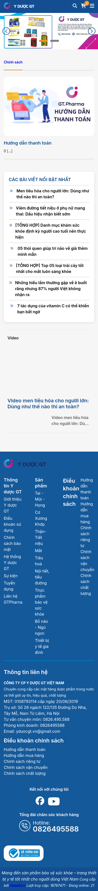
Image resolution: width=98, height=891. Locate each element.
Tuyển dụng (9, 585)
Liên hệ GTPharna (13, 599)
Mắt (38, 550)
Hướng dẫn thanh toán (27, 143)
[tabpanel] (49, 31)
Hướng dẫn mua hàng (24, 755)
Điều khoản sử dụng (12, 524)
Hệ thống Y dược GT (12, 562)
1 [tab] (43, 41)
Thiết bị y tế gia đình (42, 646)
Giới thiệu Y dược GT (12, 505)
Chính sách (13, 62)
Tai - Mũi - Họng (40, 499)
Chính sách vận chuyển (26, 767)
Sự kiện (11, 575)
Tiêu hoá (39, 560)
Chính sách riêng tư (22, 761)
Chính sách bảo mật (12, 543)
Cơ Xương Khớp (41, 518)
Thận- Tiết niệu (40, 537)
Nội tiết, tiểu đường (42, 577)
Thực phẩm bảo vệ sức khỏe (41, 602)
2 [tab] (54, 41)
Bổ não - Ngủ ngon (41, 627)
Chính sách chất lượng (25, 773)
